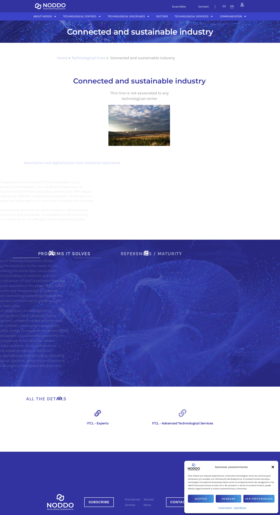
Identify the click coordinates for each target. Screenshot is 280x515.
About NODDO (45, 16)
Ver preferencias (259, 498)
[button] (273, 467)
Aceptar (201, 498)
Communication (233, 16)
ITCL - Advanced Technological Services (182, 423)
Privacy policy (225, 507)
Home (62, 58)
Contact (203, 6)
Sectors (162, 16)
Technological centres (82, 16)
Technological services (193, 16)
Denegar (228, 498)
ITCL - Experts (97, 423)
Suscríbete (179, 6)
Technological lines (88, 58)
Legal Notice (240, 507)
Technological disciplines (129, 16)
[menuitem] (224, 6)
